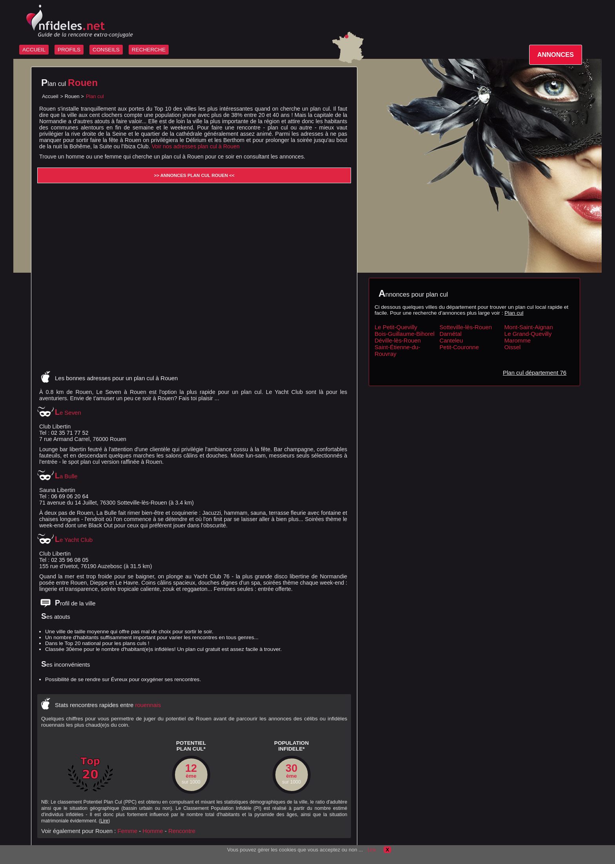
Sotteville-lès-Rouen (465, 327)
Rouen (72, 96)
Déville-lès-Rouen (398, 340)
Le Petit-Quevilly (396, 327)
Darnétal (450, 333)
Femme (128, 831)
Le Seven (68, 412)
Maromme (517, 340)
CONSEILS (106, 50)
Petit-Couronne (459, 347)
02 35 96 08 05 (69, 560)
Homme (153, 831)
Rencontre (181, 831)
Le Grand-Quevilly (528, 333)
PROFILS (69, 50)
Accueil (50, 96)
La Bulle (66, 476)
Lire (104, 821)
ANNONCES (555, 54)
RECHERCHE (149, 50)
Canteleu (451, 340)
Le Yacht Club (74, 539)
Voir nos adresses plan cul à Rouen (196, 146)
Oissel (512, 347)
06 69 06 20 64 (69, 496)
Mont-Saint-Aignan (528, 327)
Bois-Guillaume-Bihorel (405, 333)
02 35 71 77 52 (69, 433)
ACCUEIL (33, 50)
